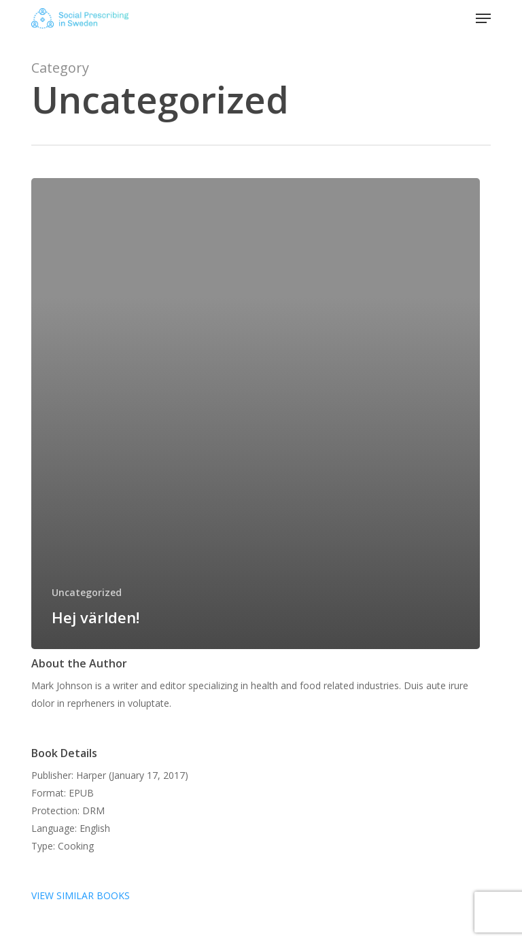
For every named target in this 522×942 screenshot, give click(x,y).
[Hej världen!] (255, 413)
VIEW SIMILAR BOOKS (80, 895)
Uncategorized (87, 592)
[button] (483, 18)
